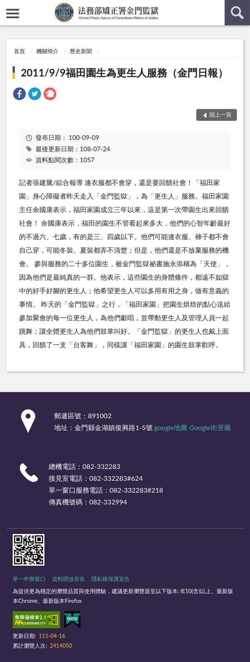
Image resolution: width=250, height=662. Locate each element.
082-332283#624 (116, 478)
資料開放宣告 (68, 578)
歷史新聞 (81, 51)
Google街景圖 (210, 427)
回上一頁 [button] (220, 114)
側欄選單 (12, 13)
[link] (19, 94)
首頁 (19, 51)
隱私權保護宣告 (110, 578)
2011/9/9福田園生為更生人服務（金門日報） (124, 72)
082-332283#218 (136, 490)
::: (7, 6)
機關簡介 (47, 51)
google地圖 (171, 427)
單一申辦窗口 (29, 578)
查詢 (237, 12)
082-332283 (101, 466)
